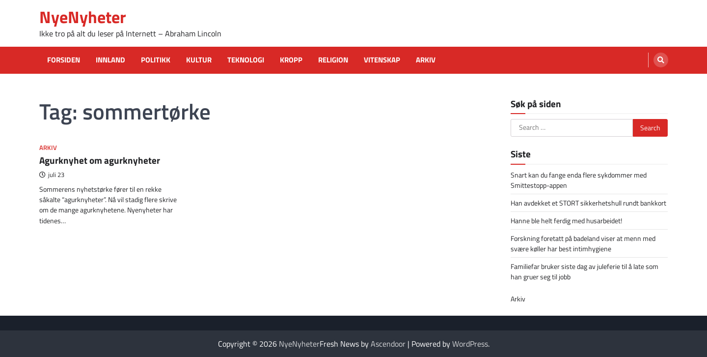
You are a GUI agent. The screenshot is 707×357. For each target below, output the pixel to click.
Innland (110, 60)
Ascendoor (388, 344)
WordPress (470, 344)
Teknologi (245, 60)
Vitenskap (382, 60)
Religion (333, 60)
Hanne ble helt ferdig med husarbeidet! (566, 220)
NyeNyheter (82, 17)
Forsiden (63, 60)
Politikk (155, 60)
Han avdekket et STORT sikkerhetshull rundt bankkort (588, 203)
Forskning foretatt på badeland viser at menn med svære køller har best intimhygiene (583, 243)
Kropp (291, 60)
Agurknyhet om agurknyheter (99, 160)
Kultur (199, 60)
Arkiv (425, 60)
